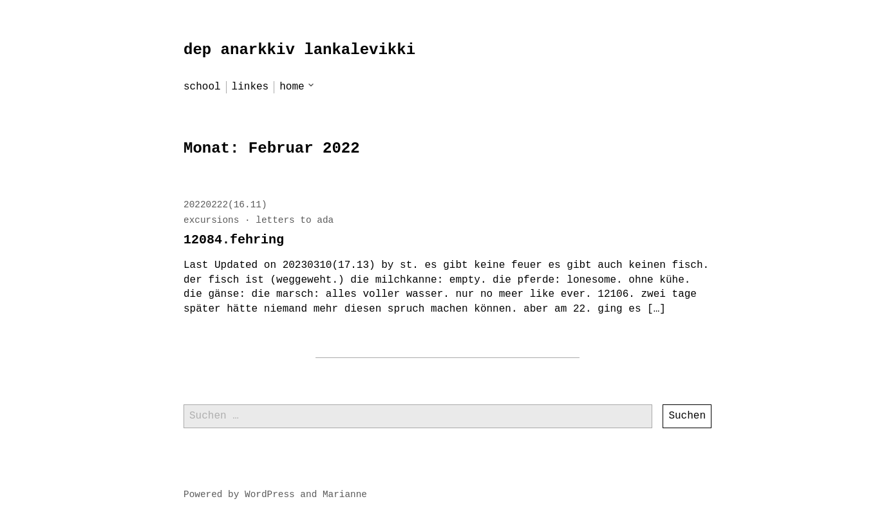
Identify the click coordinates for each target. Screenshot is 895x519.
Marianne (345, 494)
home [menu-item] (291, 87)
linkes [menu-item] (250, 87)
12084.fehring (234, 239)
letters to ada (295, 220)
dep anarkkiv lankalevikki (299, 50)
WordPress (270, 494)
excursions (211, 220)
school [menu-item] (202, 87)
